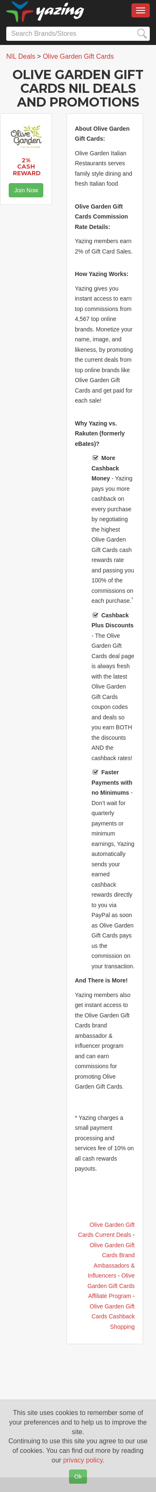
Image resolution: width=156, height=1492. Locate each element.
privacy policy (83, 1460)
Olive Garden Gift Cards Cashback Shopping (112, 1316)
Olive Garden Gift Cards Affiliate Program (111, 1285)
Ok (78, 1476)
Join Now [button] (26, 190)
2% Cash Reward (27, 167)
